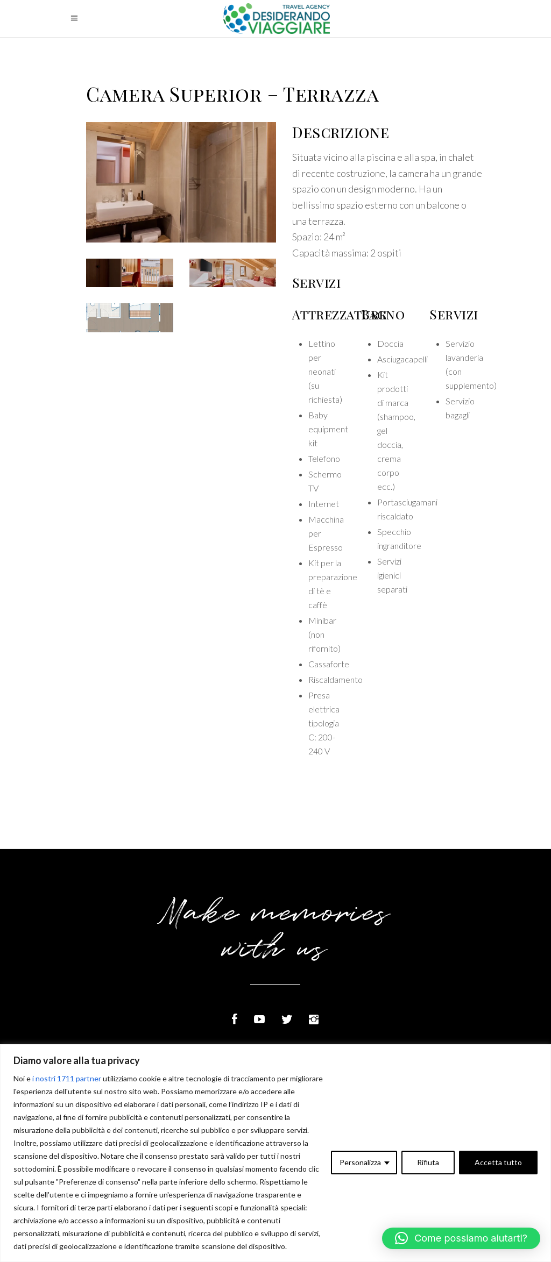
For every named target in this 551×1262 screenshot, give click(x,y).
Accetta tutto (498, 1162)
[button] (461, 1238)
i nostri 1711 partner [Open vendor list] (66, 1078)
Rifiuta (428, 1162)
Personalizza (360, 1162)
